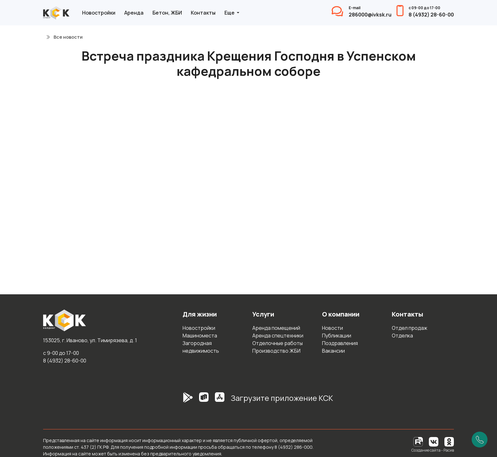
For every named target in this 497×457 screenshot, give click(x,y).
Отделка (402, 335)
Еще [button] (230, 12)
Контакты (203, 12)
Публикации (336, 335)
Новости (332, 327)
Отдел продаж (409, 327)
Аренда (134, 12)
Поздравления (340, 343)
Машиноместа (200, 335)
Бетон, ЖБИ (167, 12)
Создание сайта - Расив (432, 450)
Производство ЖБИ (276, 350)
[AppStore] (219, 400)
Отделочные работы (277, 343)
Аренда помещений (276, 327)
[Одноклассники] (449, 441)
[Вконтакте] (433, 441)
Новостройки (98, 12)
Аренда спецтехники (277, 335)
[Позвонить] (479, 439)
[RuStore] (204, 400)
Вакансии (333, 350)
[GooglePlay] (178, 400)
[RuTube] (418, 441)
